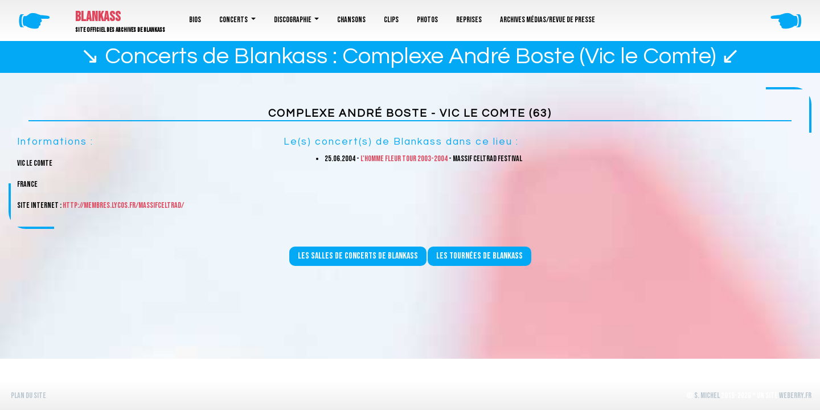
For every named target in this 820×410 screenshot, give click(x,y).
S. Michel (707, 395)
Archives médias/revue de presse (547, 19)
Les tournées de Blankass (479, 256)
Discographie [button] (293, 19)
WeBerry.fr (795, 395)
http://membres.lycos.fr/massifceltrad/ (123, 205)
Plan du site (28, 395)
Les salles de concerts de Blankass (358, 256)
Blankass (98, 17)
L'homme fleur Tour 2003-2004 (404, 158)
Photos (427, 19)
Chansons (351, 19)
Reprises (469, 19)
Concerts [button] (234, 19)
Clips (391, 19)
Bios (195, 19)
